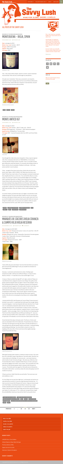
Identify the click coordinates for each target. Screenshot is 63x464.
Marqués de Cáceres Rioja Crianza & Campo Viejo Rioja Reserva (20, 220)
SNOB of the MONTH (7, 426)
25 (29, 408)
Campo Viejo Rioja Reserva (9, 397)
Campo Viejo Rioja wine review (24, 397)
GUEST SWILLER (6, 429)
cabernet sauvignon (24, 207)
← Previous (8, 408)
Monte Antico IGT (11, 119)
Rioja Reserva (6, 400)
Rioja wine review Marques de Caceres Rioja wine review (24, 400)
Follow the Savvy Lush (40, 1)
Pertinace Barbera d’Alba (8, 444)
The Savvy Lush (7, 2)
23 (21, 408)
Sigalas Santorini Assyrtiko (8, 447)
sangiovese (15, 209)
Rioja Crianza (32, 399)
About (49, 1)
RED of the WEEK (7, 418)
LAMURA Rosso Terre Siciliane (9, 439)
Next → (34, 408)
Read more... (48, 54)
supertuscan (23, 209)
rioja (8, 109)
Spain (13, 109)
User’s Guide (55, 1)
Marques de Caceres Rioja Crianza (11, 399)
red (4, 109)
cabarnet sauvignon (13, 207)
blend (4, 207)
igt (32, 207)
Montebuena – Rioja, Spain (16, 36)
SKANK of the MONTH (8, 424)
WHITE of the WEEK (7, 421)
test (9, 402)
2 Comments (26, 225)
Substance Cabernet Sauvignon (9, 450)
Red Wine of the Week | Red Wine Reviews (12, 34)
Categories (30, 1)
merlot (5, 209)
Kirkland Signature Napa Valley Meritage (11, 442)
